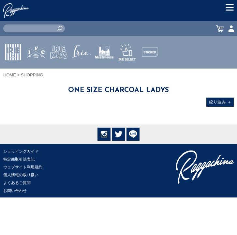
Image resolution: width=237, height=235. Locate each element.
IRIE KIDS (59, 71)
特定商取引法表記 (19, 159)
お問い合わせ (15, 190)
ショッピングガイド (20, 151)
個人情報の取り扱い (20, 175)
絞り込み (220, 102)
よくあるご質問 (17, 182)
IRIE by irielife (13, 71)
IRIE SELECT (127, 71)
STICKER (150, 67)
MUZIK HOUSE (104, 71)
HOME (9, 74)
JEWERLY (81, 67)
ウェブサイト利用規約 (22, 167)
